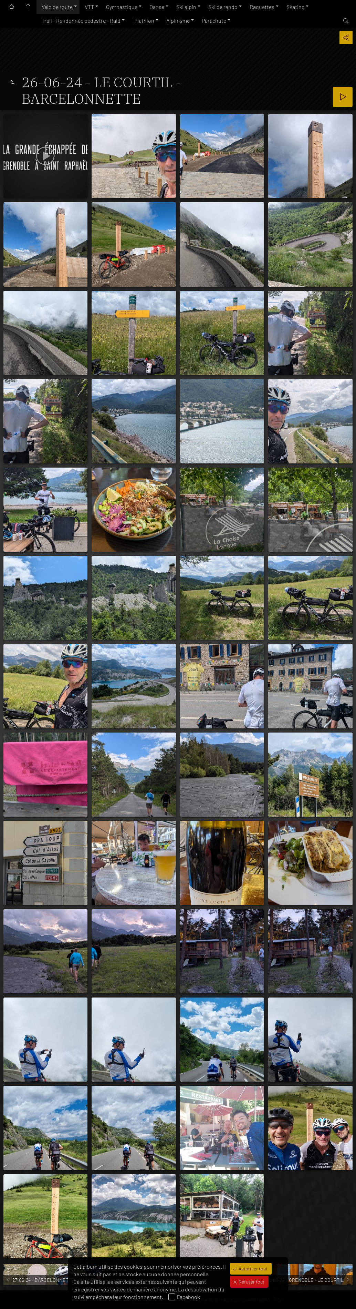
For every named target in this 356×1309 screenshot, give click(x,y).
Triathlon (143, 20)
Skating (295, 6)
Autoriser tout (253, 1268)
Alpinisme (178, 20)
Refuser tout (251, 1282)
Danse (156, 6)
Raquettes (262, 6)
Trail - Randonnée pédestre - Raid (81, 20)
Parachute (214, 20)
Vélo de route (57, 6)
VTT (89, 6)
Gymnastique (121, 6)
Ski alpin (186, 6)
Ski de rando (223, 6)
